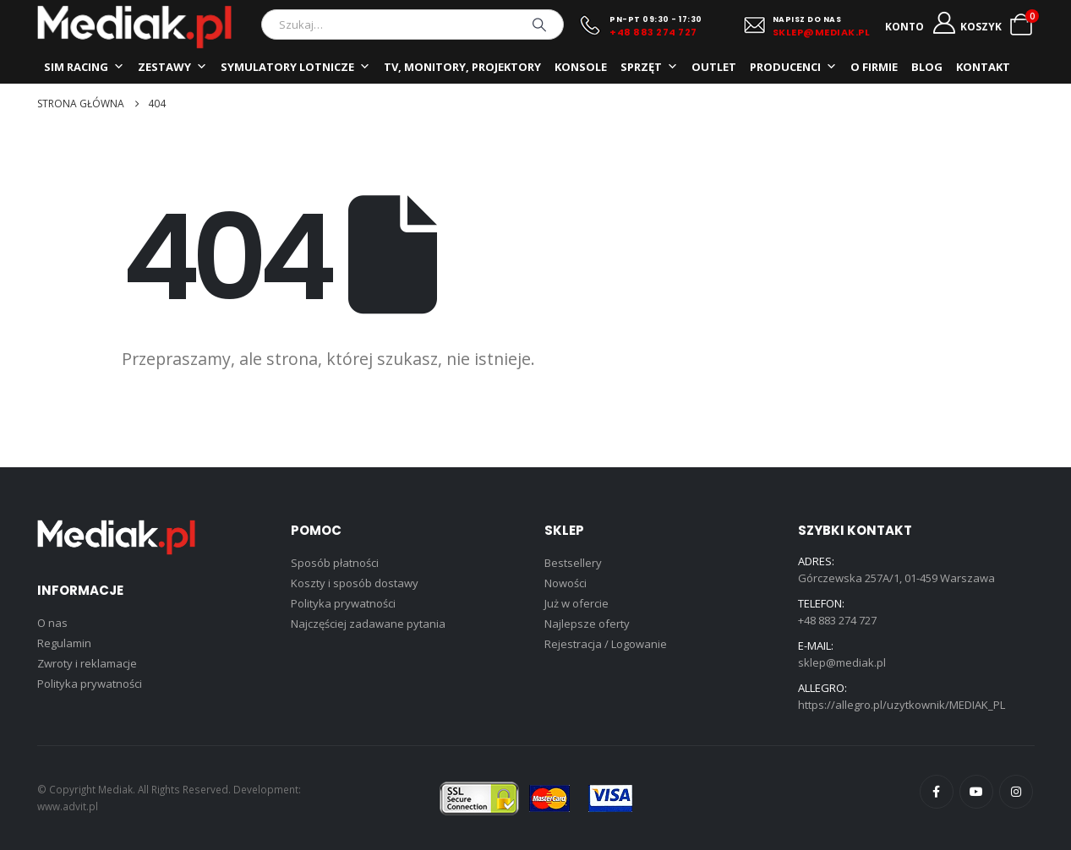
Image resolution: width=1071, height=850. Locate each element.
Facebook (937, 792)
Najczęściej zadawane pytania (368, 623)
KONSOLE (581, 66)
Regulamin (64, 643)
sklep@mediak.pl (842, 662)
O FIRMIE (874, 66)
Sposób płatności (335, 562)
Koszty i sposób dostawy (354, 583)
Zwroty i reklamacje (87, 663)
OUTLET (713, 66)
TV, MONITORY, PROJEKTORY (462, 66)
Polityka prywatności (89, 683)
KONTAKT (983, 66)
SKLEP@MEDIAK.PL (822, 32)
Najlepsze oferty (587, 623)
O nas (52, 622)
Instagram (1016, 792)
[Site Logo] (134, 27)
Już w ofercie (576, 603)
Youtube (976, 792)
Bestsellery (573, 562)
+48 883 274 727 (653, 32)
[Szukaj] (539, 24)
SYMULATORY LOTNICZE (295, 67)
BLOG (927, 66)
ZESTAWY (172, 67)
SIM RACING (84, 67)
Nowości (565, 583)
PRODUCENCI (793, 67)
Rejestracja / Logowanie (605, 643)
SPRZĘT (649, 67)
